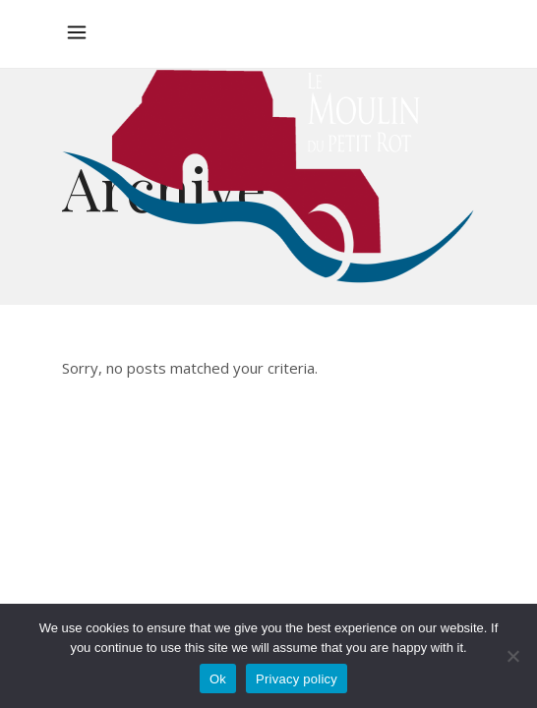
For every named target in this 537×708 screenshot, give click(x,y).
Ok (217, 679)
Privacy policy (296, 679)
